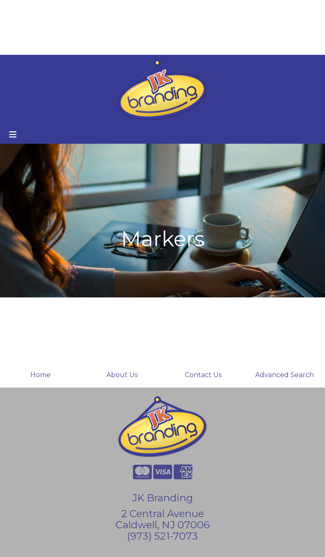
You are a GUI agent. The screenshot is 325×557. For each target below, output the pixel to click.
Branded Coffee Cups (43, 27)
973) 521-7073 (164, 536)
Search (232, 9)
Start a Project (111, 45)
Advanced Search (284, 375)
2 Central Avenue (162, 514)
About (44, 9)
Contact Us (203, 375)
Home (18, 9)
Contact (88, 9)
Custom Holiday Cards (44, 45)
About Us (122, 375)
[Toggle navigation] (13, 134)
